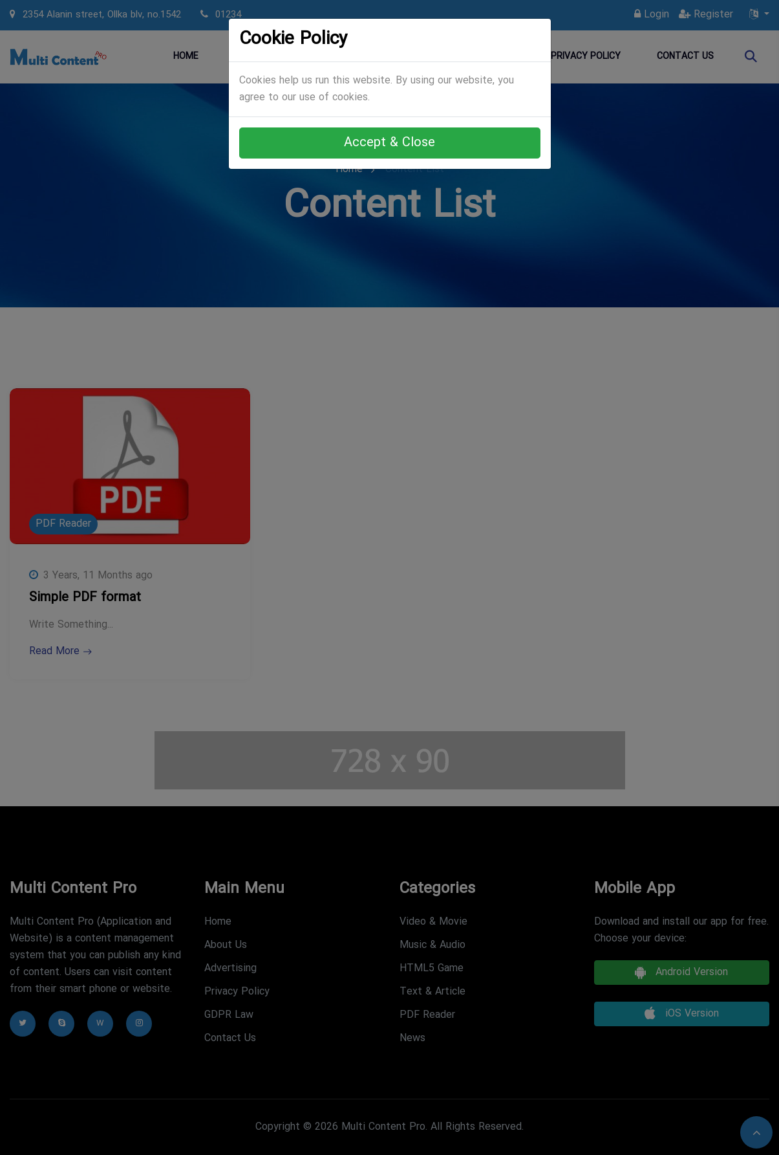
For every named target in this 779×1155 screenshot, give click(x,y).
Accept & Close (389, 143)
